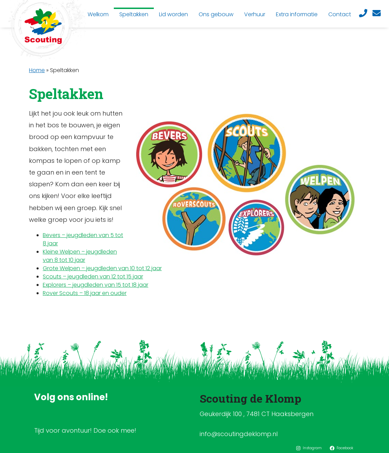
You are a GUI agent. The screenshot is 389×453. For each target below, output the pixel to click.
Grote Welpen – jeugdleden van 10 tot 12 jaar (102, 268)
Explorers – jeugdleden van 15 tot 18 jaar (95, 285)
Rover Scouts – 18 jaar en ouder (85, 293)
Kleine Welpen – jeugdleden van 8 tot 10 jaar (80, 256)
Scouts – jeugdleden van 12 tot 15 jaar (93, 276)
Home (37, 70)
